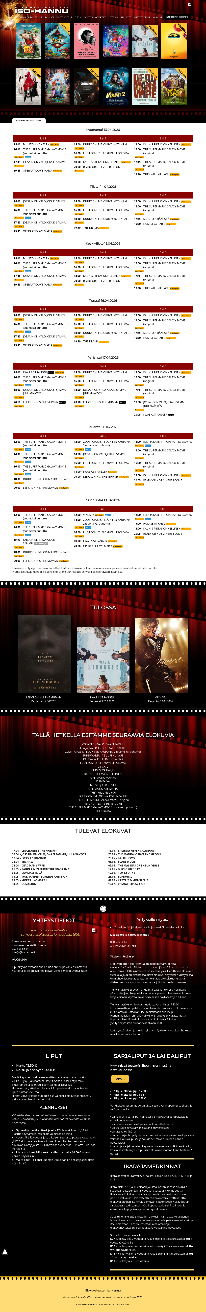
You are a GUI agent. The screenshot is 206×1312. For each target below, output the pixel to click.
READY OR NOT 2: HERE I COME (103, 803)
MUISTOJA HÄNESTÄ (103, 785)
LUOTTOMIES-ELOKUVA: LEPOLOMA (103, 763)
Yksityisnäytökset (94, 17)
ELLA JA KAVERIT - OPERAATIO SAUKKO (103, 748)
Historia (113, 17)
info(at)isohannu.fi (23, 952)
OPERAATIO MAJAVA (103, 777)
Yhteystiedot (142, 17)
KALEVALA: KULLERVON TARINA (103, 759)
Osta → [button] (120, 1079)
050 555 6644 (20, 949)
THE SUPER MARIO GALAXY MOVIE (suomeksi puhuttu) (103, 807)
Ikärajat (157, 17)
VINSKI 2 (103, 766)
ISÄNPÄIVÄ (103, 781)
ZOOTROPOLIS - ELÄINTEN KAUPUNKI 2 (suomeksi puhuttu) (103, 752)
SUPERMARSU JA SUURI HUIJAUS (103, 755)
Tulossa (76, 17)
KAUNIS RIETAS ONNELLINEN (103, 774)
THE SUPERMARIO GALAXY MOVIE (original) (103, 800)
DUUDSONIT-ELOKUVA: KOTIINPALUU (103, 796)
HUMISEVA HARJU (103, 770)
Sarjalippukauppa (177, 17)
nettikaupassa (121, 1070)
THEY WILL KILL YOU (103, 792)
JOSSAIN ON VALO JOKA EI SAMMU (103, 744)
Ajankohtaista (28, 17)
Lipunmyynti (46, 17)
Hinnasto (125, 17)
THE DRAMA (103, 811)
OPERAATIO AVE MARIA (103, 789)
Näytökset (62, 17)
